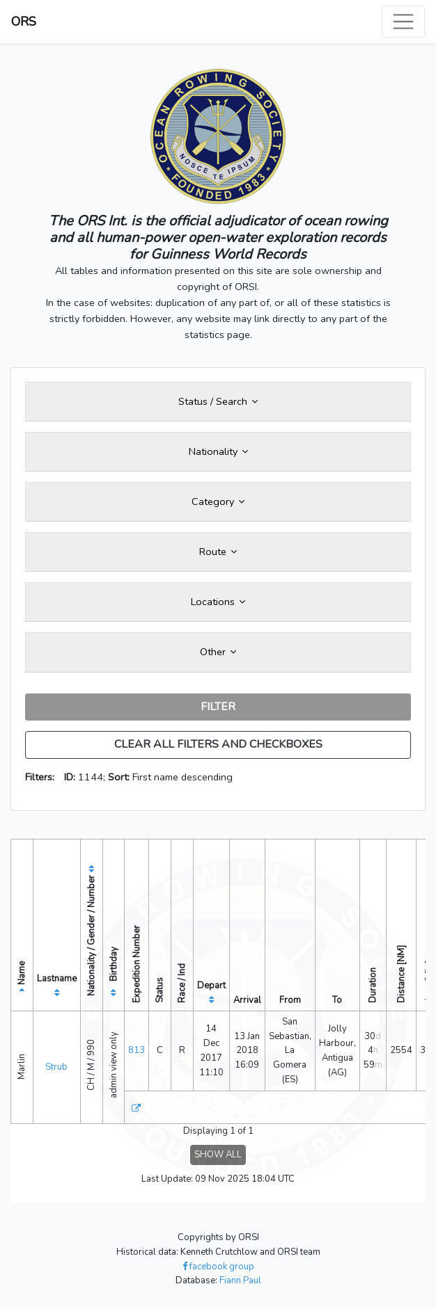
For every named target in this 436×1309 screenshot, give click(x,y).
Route (218, 552)
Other (218, 652)
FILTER (218, 706)
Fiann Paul (240, 1280)
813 (136, 1050)
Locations (218, 602)
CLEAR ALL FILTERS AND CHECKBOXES (218, 744)
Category (218, 501)
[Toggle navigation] (403, 22)
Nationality (218, 451)
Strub (56, 1067)
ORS (23, 21)
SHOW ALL (218, 1154)
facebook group (218, 1266)
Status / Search (218, 401)
